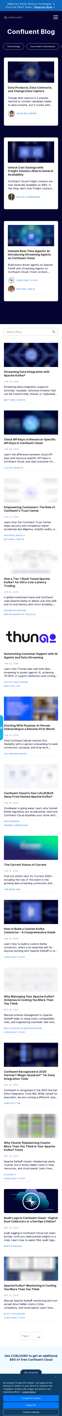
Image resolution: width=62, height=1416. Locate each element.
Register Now (43, 7)
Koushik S (10, 1174)
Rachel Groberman (28, 197)
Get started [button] (31, 1372)
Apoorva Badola (14, 535)
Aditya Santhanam (16, 682)
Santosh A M (12, 686)
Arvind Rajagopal (15, 610)
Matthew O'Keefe (14, 400)
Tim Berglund (12, 889)
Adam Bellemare (27, 113)
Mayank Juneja (26, 289)
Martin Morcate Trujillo (20, 614)
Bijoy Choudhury (15, 1314)
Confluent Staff (27, 280)
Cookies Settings (31, 1412)
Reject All (31, 1405)
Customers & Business (42, 46)
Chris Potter (12, 1103)
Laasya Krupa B (13, 468)
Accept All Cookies (30, 1398)
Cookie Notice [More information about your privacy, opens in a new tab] (29, 1392)
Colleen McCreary (15, 754)
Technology (13, 46)
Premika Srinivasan (16, 825)
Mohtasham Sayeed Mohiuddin (23, 1028)
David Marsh (12, 821)
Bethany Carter (14, 539)
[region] (31, 1395)
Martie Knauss (13, 1246)
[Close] (56, 1377)
